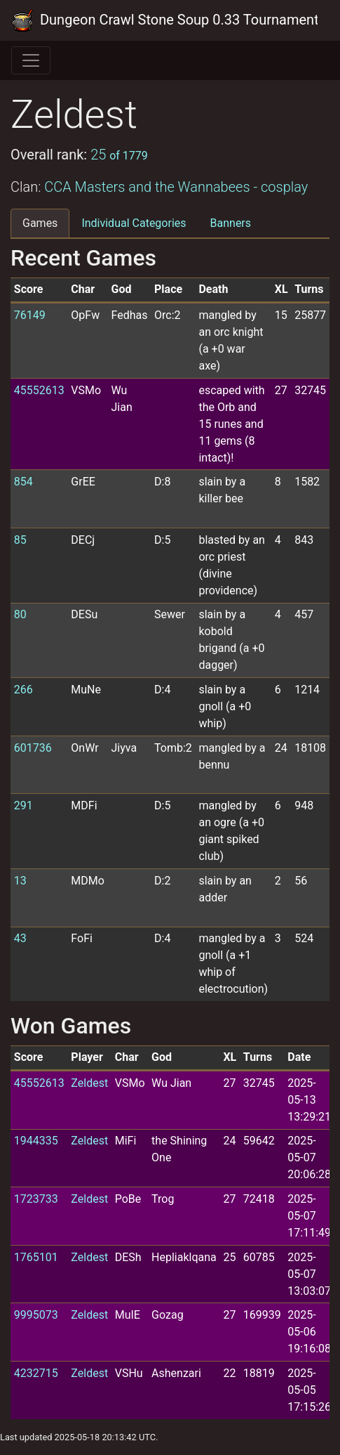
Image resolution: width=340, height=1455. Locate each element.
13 (20, 880)
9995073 (36, 1315)
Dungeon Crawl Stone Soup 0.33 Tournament (164, 20)
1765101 (36, 1257)
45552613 (39, 390)
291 (23, 805)
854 (23, 481)
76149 (30, 315)
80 (20, 614)
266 (23, 689)
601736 (33, 748)
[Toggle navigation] (30, 60)
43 (20, 938)
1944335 (36, 1140)
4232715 (36, 1373)
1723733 (36, 1199)
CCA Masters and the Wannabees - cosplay (176, 186)
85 (20, 540)
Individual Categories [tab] (133, 223)
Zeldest (89, 1083)
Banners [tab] (231, 223)
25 (119, 154)
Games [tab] (39, 223)
